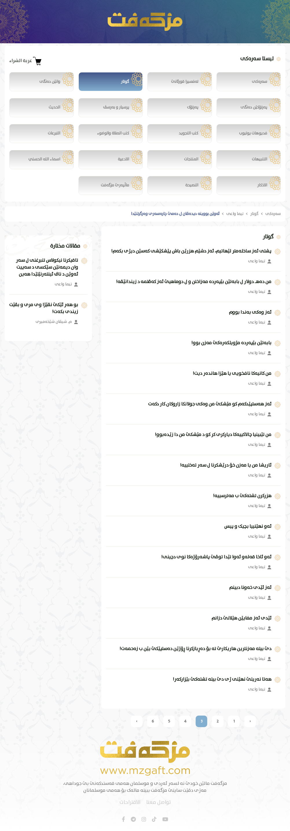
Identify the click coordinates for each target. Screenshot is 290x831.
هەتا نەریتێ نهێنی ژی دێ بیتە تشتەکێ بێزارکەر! (222, 679)
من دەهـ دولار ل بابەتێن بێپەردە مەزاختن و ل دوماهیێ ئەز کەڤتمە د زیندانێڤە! (193, 282)
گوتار (254, 214)
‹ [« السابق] (250, 721)
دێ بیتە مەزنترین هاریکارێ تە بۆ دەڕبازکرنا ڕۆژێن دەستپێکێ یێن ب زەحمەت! (195, 649)
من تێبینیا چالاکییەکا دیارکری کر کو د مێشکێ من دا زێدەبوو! (213, 435)
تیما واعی (234, 214)
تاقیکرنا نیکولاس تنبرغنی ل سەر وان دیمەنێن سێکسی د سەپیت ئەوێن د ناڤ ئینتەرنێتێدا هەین (47, 267)
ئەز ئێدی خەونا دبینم (250, 588)
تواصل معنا (158, 803)
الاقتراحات (130, 803)
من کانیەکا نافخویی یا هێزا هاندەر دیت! (232, 373)
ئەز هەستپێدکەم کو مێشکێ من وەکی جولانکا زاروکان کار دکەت (209, 404)
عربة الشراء (25, 61)
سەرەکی (273, 214)
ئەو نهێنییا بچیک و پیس (247, 526)
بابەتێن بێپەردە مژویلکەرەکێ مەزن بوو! (231, 343)
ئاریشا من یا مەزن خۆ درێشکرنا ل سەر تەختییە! (225, 465)
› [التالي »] (136, 721)
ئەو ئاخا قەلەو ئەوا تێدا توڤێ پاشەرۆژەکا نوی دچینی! (216, 557)
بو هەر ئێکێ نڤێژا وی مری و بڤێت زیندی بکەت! (43, 309)
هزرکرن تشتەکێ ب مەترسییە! (242, 496)
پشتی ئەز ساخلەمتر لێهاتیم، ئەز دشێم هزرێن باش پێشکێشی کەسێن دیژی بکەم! (191, 251)
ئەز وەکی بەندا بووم (250, 312)
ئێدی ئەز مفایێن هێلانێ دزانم (241, 618)
